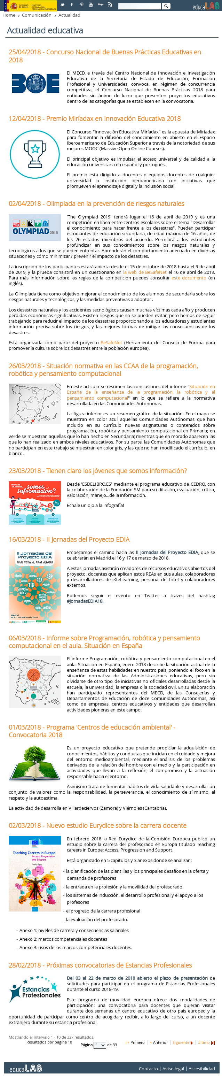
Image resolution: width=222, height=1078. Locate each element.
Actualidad (69, 15)
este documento (189, 278)
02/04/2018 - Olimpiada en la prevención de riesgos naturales (96, 203)
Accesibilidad (202, 1068)
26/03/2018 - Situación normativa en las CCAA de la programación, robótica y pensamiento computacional (103, 370)
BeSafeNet (111, 342)
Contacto (148, 1068)
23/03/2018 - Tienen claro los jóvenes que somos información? (98, 471)
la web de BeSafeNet (145, 272)
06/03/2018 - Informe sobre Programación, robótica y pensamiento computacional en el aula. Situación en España (104, 642)
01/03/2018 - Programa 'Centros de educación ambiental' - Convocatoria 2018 (92, 731)
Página (87, 1044)
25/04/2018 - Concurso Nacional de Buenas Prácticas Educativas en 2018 (105, 56)
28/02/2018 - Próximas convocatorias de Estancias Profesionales (100, 965)
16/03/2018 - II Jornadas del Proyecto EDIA (69, 539)
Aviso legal (173, 1068)
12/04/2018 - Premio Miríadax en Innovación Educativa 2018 (95, 118)
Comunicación (36, 15)
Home (8, 15)
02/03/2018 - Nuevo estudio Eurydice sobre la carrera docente (98, 825)
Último (204, 1042)
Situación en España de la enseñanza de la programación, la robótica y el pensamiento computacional (141, 392)
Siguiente (181, 1042)
